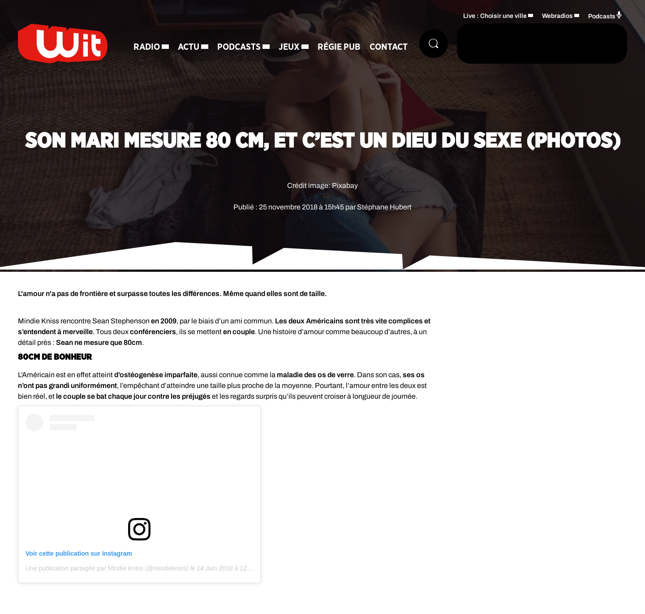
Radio (146, 47)
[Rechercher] (433, 43)
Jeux (289, 47)
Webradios (557, 16)
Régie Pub (339, 47)
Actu (188, 47)
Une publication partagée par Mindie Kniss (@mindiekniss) (107, 568)
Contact (389, 47)
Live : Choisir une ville (495, 16)
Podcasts (239, 47)
